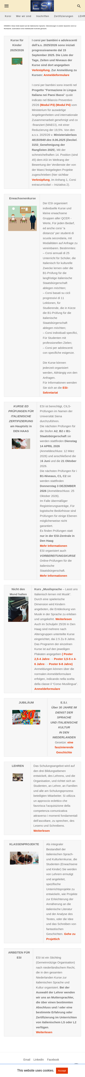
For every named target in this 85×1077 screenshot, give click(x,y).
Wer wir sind (23, 16)
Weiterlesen (63, 619)
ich (57, 939)
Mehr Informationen (53, 545)
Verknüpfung (41, 70)
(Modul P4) (63, 105)
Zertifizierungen (63, 16)
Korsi (8, 16)
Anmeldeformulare (56, 75)
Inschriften (42, 16)
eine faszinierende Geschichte (64, 747)
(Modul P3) (47, 105)
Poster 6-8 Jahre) (61, 664)
